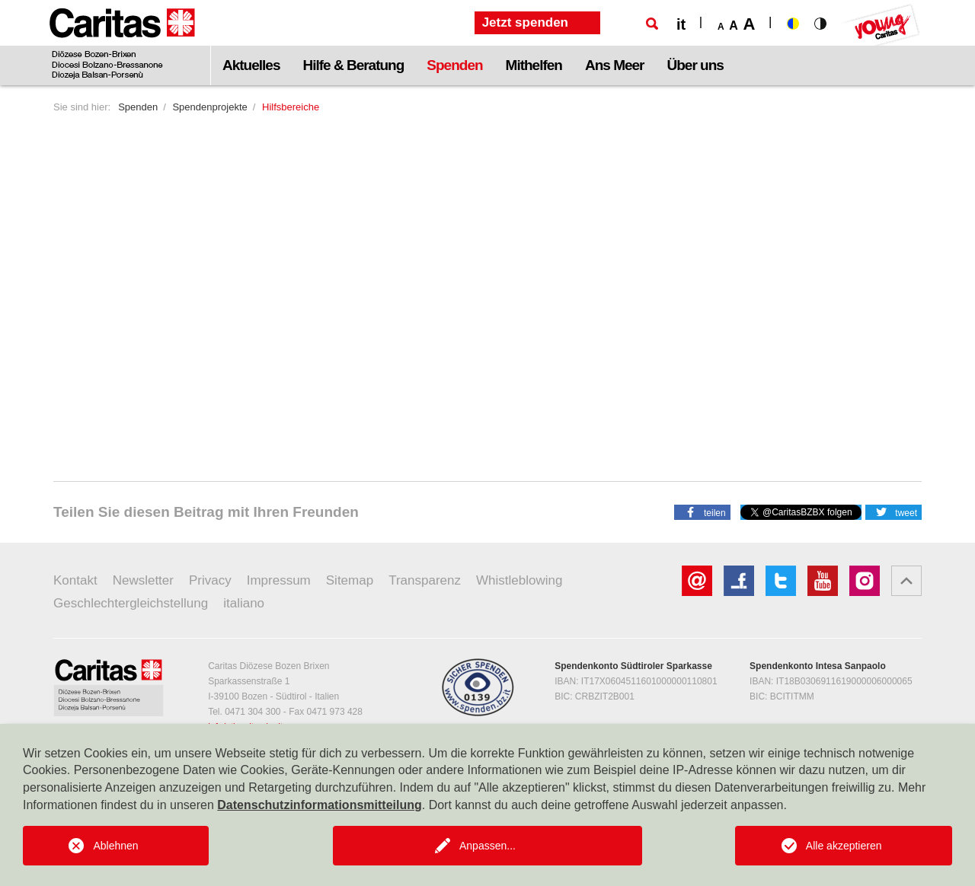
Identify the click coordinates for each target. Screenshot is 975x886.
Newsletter (143, 580)
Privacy (210, 580)
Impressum (279, 580)
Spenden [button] (454, 65)
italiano (243, 603)
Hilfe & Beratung (353, 65)
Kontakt (75, 580)
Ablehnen (115, 846)
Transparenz (424, 580)
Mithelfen (534, 65)
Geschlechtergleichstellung (130, 603)
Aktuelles (251, 65)
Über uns (695, 65)
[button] (702, 511)
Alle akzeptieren (844, 846)
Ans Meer (614, 65)
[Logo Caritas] (122, 42)
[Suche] (652, 24)
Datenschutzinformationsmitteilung (319, 804)
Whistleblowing (519, 580)
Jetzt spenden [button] (525, 22)
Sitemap (349, 580)
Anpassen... (487, 846)
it (681, 24)
